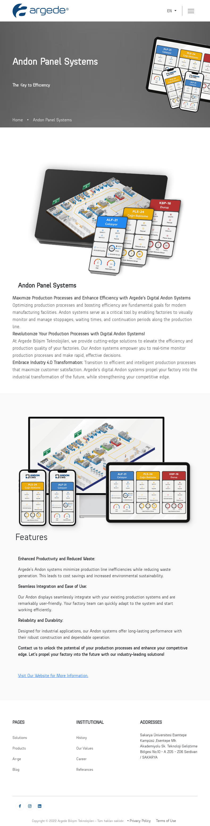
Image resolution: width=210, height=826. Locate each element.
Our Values (84, 748)
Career (81, 759)
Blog (15, 769)
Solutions (19, 737)
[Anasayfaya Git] (40, 10)
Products (19, 748)
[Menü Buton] (191, 11)
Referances (84, 769)
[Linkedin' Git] (39, 806)
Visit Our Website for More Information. (53, 675)
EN (170, 11)
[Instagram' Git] (30, 806)
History (81, 737)
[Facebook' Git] (20, 806)
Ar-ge (16, 759)
